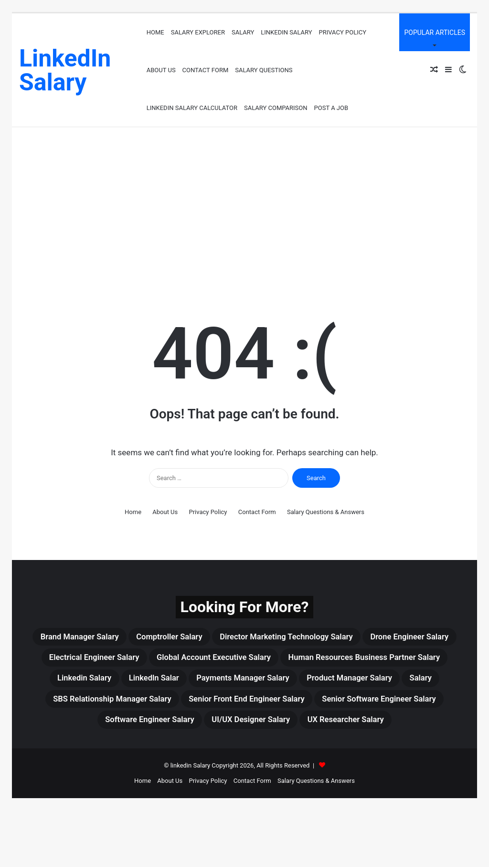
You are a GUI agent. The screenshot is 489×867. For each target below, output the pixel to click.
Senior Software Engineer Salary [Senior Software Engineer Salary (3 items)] (124, 752)
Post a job (331, 107)
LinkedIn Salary (286, 32)
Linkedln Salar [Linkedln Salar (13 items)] (388, 684)
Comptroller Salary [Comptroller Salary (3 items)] (211, 638)
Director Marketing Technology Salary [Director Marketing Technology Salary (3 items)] (350, 638)
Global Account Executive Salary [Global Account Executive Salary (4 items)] (366, 661)
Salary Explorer (198, 32)
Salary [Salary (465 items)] (371, 707)
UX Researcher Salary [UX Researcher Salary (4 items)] (244, 775)
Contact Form (205, 70)
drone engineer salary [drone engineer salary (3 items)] (101, 661)
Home (155, 32)
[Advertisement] (244, 208)
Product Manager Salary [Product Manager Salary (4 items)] (287, 707)
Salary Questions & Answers (325, 512)
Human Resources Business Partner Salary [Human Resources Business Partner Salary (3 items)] (162, 684)
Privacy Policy (342, 32)
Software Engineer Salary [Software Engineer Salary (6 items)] (266, 752)
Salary (243, 32)
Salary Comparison (276, 107)
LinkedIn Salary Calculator (192, 107)
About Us (161, 70)
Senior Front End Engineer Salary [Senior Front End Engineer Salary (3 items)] (325, 729)
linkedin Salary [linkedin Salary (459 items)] (306, 684)
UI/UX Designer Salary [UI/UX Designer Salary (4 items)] (386, 752)
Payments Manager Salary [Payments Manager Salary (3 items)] (160, 707)
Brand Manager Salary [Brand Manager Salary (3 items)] (105, 638)
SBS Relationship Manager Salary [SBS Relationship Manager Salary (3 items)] (165, 729)
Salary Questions (263, 70)
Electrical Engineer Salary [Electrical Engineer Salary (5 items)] (222, 661)
